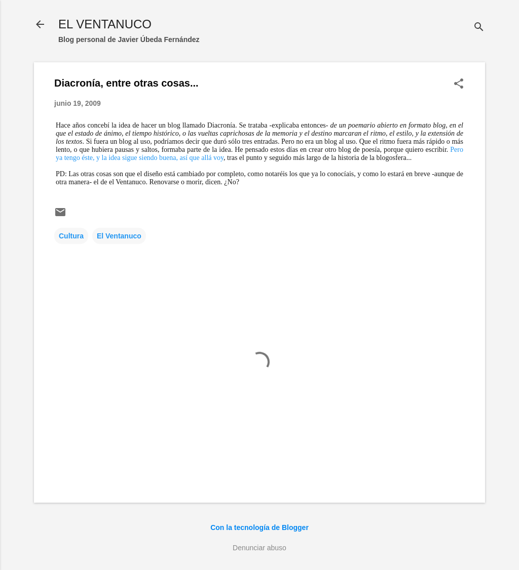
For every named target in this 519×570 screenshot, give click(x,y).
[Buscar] (479, 27)
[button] (459, 84)
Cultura (71, 236)
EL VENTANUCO (105, 24)
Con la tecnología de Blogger (259, 527)
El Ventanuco (119, 236)
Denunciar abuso (259, 548)
